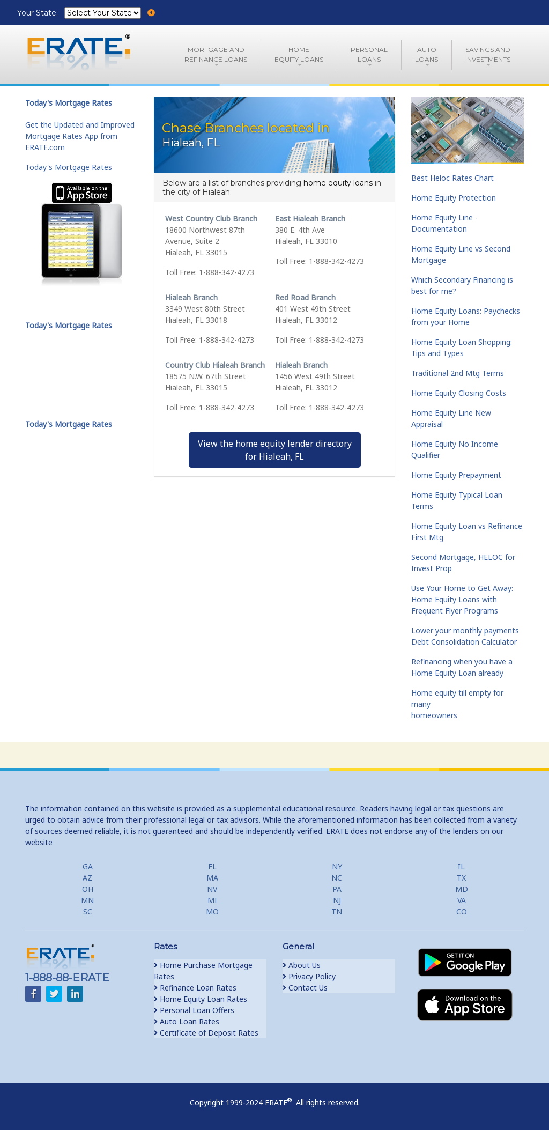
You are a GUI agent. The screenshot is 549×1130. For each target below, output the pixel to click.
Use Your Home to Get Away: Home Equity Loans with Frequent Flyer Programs (462, 599)
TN (336, 911)
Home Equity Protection (453, 198)
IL (461, 866)
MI (212, 900)
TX (461, 878)
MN (87, 900)
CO (461, 911)
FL (212, 866)
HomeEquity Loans (298, 54)
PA (337, 889)
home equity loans (338, 183)
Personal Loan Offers (194, 1010)
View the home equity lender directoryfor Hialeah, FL (275, 450)
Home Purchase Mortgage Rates (203, 970)
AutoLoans (426, 54)
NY (337, 866)
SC (87, 911)
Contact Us (305, 988)
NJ (337, 900)
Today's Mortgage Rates (68, 167)
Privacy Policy (309, 976)
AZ (87, 878)
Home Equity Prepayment (456, 475)
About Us (302, 965)
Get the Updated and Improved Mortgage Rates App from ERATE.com (80, 136)
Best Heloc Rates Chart (452, 178)
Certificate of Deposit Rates (206, 1033)
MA (212, 878)
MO (212, 911)
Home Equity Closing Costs (458, 393)
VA (461, 900)
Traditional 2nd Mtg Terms (457, 373)
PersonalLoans (369, 54)
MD (461, 889)
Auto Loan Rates (186, 1021)
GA (88, 866)
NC (336, 878)
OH (87, 889)
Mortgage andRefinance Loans (215, 54)
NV (212, 889)
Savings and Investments (487, 54)
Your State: (38, 13)
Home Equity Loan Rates (200, 999)
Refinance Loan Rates (195, 988)
